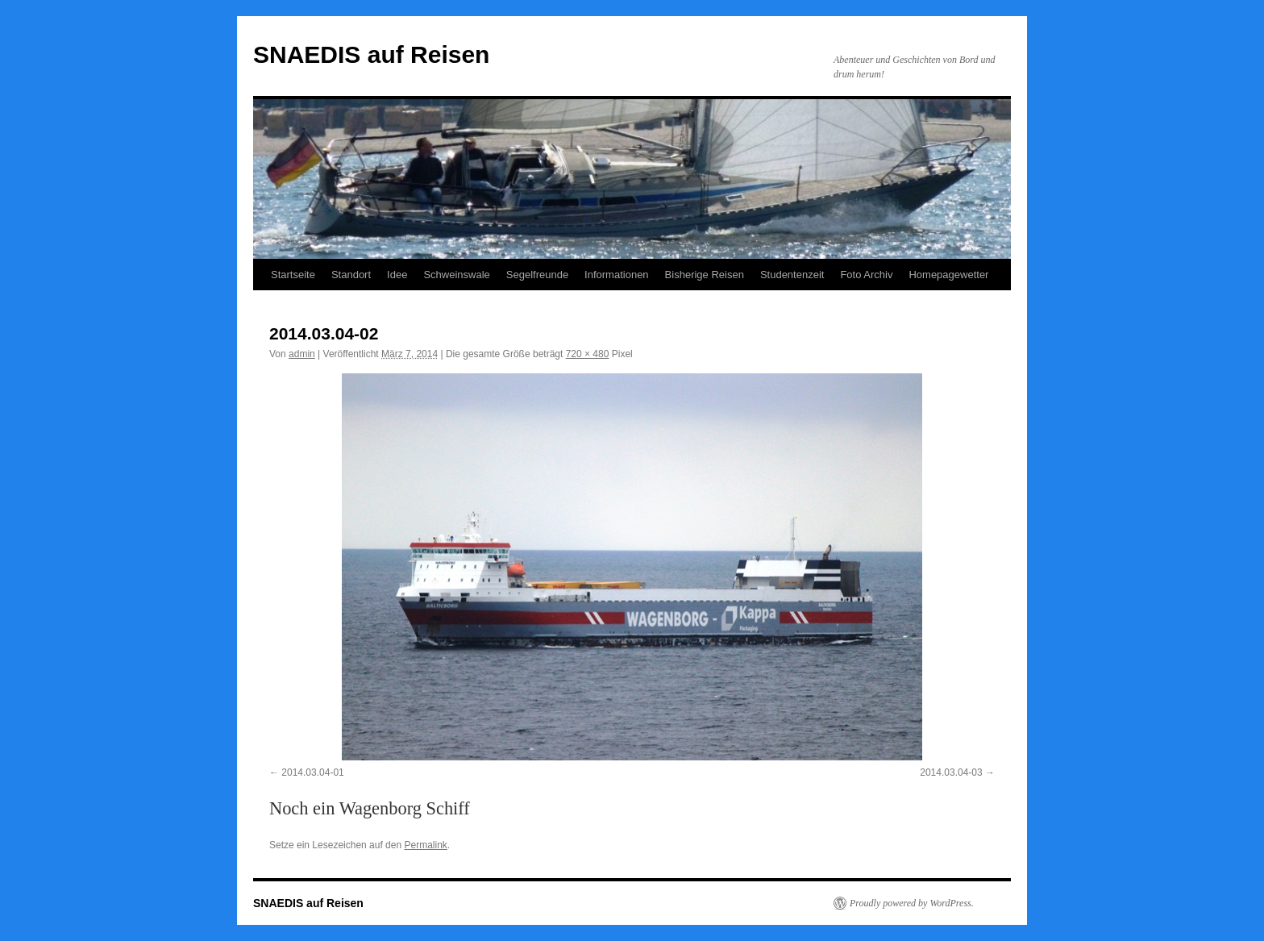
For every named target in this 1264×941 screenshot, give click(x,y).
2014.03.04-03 (951, 772)
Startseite (293, 275)
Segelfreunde (537, 275)
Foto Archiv (866, 275)
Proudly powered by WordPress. (912, 903)
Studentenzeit (792, 275)
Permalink (425, 845)
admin (302, 354)
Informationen (616, 275)
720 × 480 (587, 354)
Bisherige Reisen (704, 275)
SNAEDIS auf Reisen (371, 54)
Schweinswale (456, 275)
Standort (351, 275)
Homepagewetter (948, 275)
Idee (397, 275)
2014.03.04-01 (312, 772)
